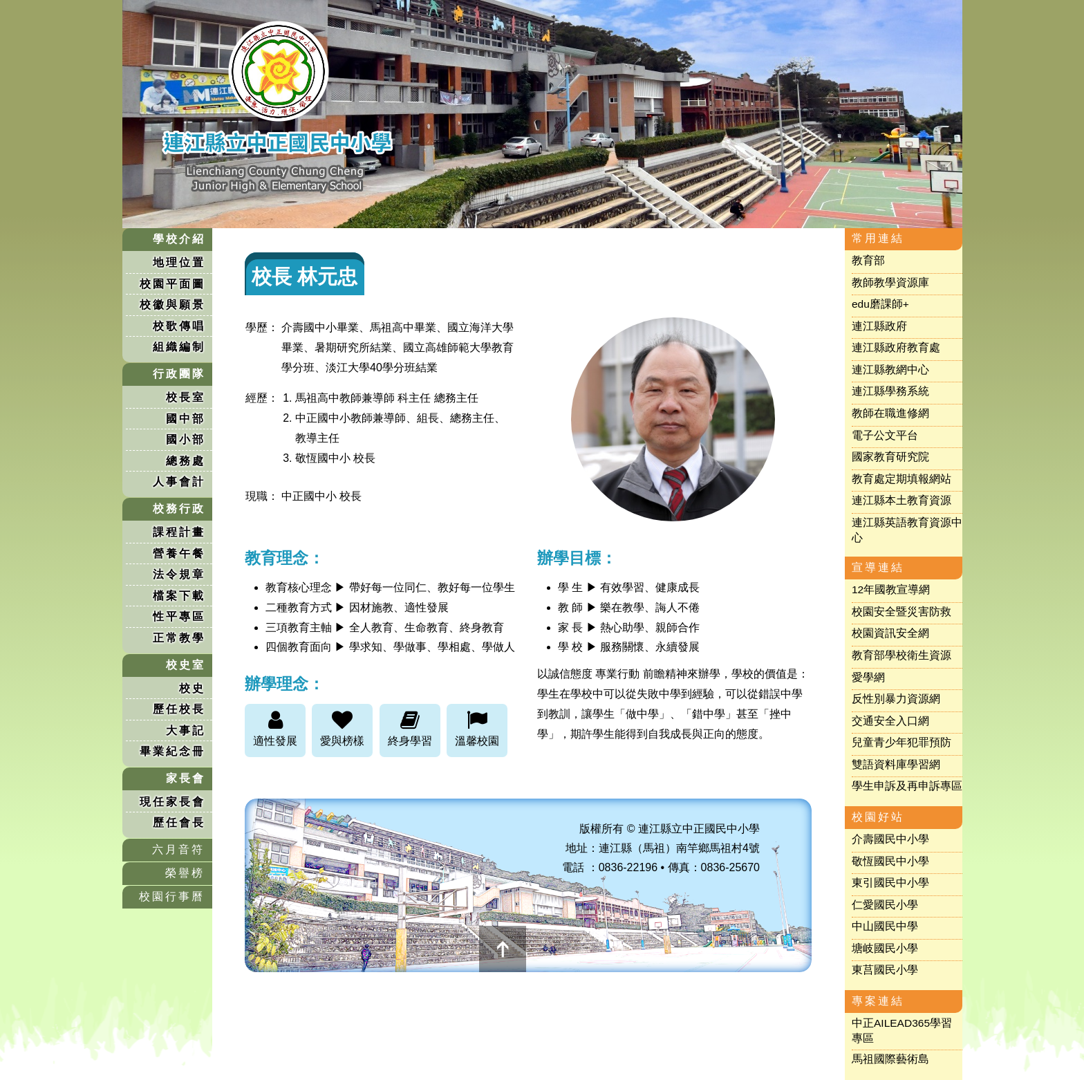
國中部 (185, 419)
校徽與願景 (172, 304)
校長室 (185, 397)
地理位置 (179, 262)
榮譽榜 (185, 873)
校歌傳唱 (179, 326)
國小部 (185, 439)
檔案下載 (179, 596)
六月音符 (178, 849)
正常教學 (179, 638)
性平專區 (179, 616)
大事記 (185, 730)
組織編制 (179, 347)
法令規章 (179, 574)
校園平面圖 (172, 284)
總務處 (185, 461)
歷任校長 (179, 709)
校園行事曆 (172, 896)
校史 (192, 688)
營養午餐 (179, 553)
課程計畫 (179, 532)
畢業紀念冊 (172, 751)
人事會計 (179, 481)
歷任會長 (179, 822)
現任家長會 (172, 802)
